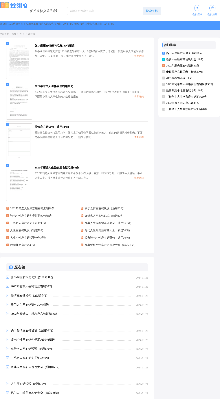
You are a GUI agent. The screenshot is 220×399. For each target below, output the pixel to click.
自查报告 (187, 25)
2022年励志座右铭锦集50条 (182, 65)
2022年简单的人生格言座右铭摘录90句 (189, 84)
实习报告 (130, 25)
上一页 (16, 368)
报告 (20, 25)
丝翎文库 (104, 394)
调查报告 (168, 25)
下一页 (61, 368)
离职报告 (206, 25)
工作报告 (92, 25)
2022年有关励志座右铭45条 (182, 102)
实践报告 (111, 25)
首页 (7, 25)
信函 (46, 25)
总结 (33, 25)
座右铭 (31, 34)
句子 (59, 25)
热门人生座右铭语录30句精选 (184, 53)
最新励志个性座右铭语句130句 (184, 90)
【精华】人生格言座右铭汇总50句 (186, 96)
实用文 (74, 25)
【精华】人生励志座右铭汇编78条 (186, 109)
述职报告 (149, 25)
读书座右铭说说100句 (179, 78)
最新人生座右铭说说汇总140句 (184, 59)
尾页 (72, 368)
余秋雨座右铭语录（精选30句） (185, 71)
